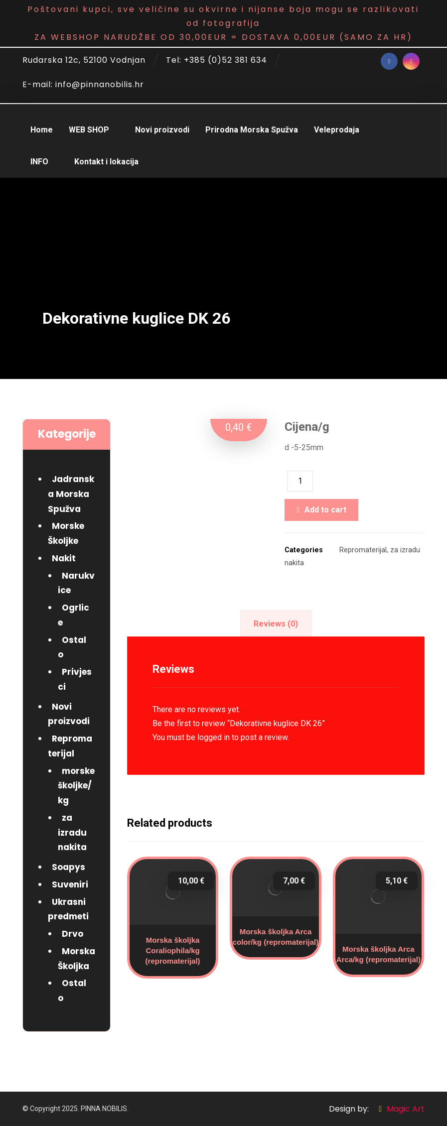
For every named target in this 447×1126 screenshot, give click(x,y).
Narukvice (76, 583)
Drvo (72, 934)
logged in (213, 737)
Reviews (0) (276, 623)
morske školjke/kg (76, 786)
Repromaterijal (363, 550)
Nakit (64, 558)
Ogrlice (73, 615)
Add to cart (325, 509)
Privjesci (75, 679)
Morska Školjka (76, 958)
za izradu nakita (72, 833)
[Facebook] (389, 61)
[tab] (275, 623)
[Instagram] (411, 61)
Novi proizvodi (69, 714)
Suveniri (70, 884)
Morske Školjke (66, 533)
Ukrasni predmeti (68, 909)
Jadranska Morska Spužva (71, 494)
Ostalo (72, 647)
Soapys (68, 867)
